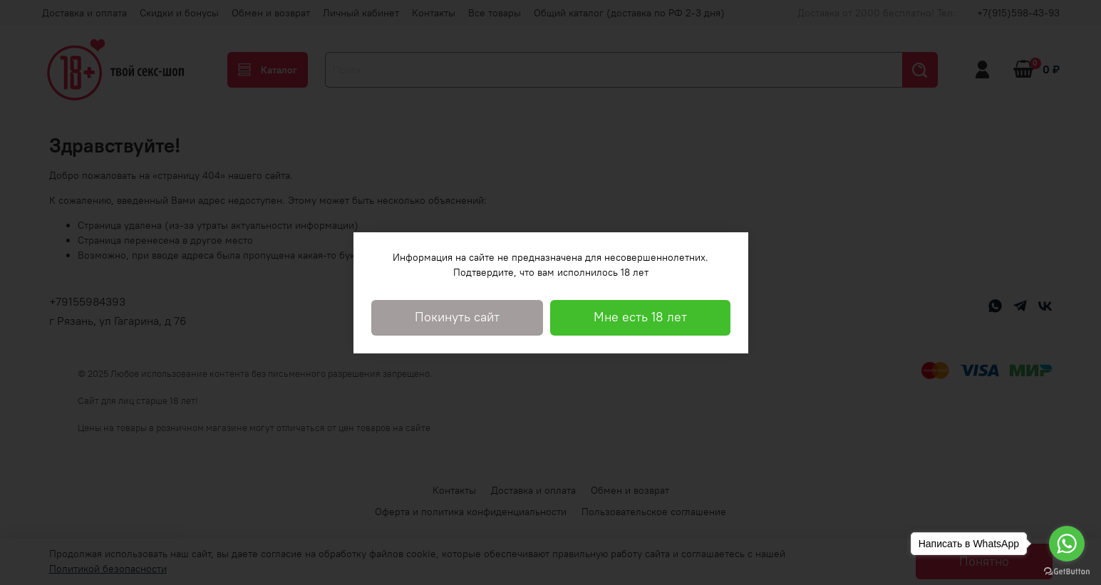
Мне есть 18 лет (640, 317)
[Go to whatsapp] (1067, 543)
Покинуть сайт (457, 317)
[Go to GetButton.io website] (1067, 570)
